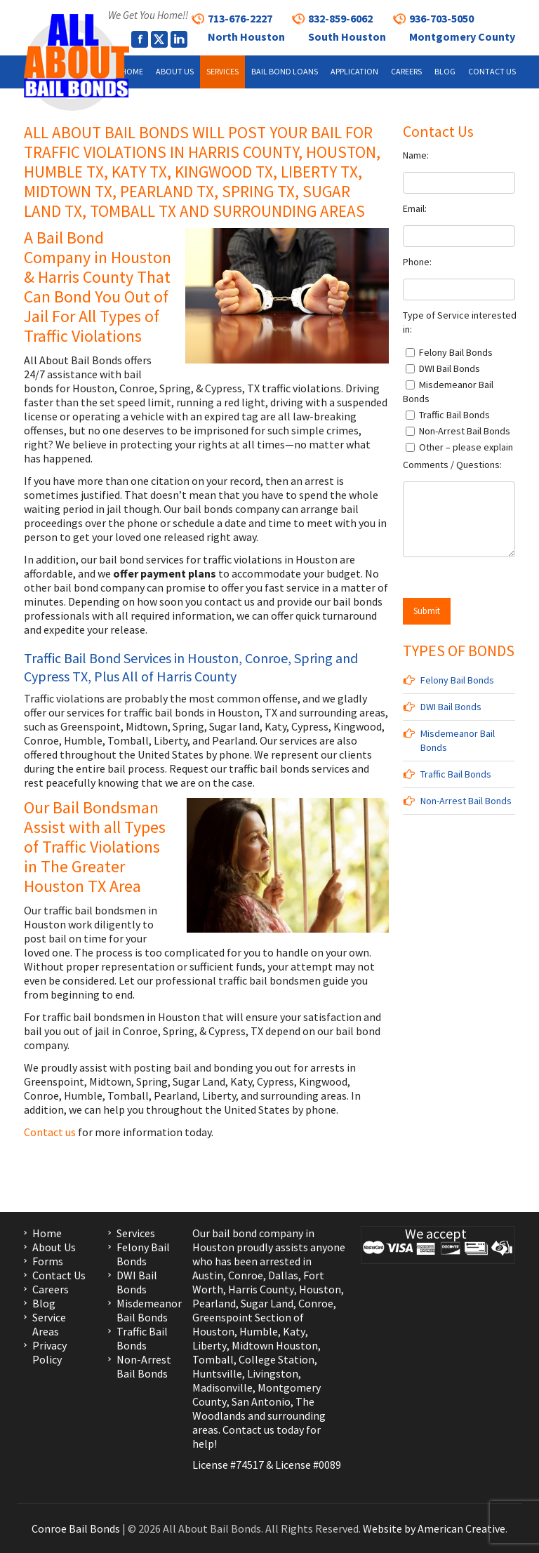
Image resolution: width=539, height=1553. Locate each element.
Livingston (272, 1373)
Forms (47, 1261)
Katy (294, 1331)
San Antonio (261, 1401)
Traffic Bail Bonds (455, 774)
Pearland (214, 1303)
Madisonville (222, 1387)
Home (47, 1233)
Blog (43, 1303)
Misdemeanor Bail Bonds (149, 1310)
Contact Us (59, 1275)
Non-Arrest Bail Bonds (466, 800)
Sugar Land (267, 1303)
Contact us (51, 1132)
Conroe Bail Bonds (76, 1528)
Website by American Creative (434, 1528)
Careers (50, 1289)
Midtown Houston (275, 1345)
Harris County (261, 1289)
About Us (54, 1247)
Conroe (245, 1275)
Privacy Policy (49, 1352)
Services (136, 1233)
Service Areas (49, 1324)
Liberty (209, 1345)
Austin (207, 1275)
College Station (276, 1359)
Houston (320, 1289)
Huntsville (217, 1373)
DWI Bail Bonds (450, 706)
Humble (258, 1331)
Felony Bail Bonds (457, 680)
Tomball (213, 1359)
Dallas (283, 1275)
